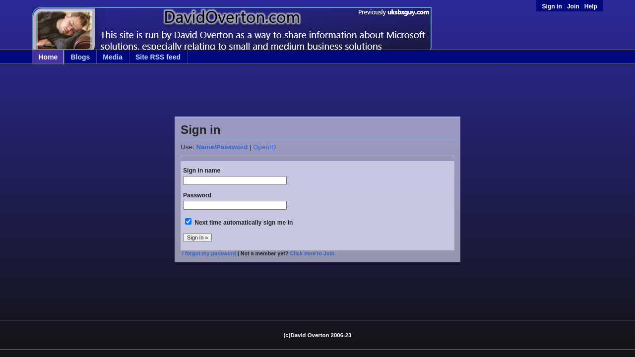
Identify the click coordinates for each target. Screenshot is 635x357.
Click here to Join (312, 253)
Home (48, 57)
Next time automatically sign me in (243, 222)
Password (197, 195)
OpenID (264, 147)
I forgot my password (209, 253)
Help (590, 6)
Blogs (80, 57)
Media (113, 57)
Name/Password (222, 147)
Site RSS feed (158, 57)
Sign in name (201, 170)
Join (573, 6)
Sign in (553, 6)
